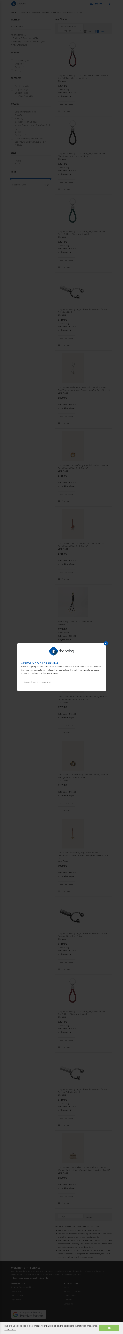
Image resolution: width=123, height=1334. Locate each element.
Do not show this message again (38, 682)
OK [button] (109, 1328)
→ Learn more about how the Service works (39, 673)
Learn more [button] (10, 1329)
